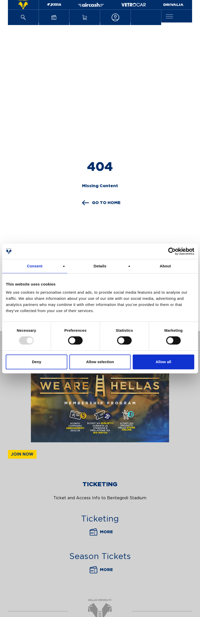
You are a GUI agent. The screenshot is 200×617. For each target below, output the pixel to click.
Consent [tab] (34, 266)
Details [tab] (100, 266)
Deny (36, 362)
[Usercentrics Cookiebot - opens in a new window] (171, 251)
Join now (22, 454)
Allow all (163, 362)
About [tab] (165, 266)
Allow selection (100, 362)
